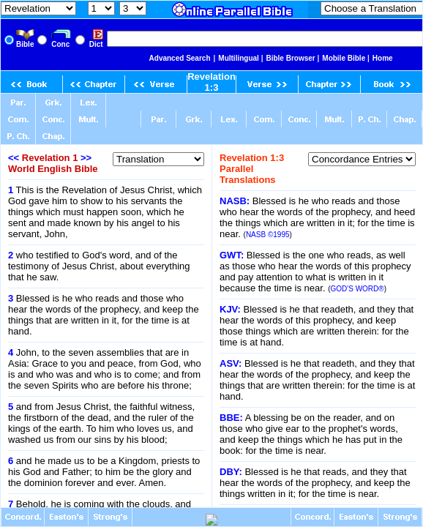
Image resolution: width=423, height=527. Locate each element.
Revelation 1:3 (211, 82)
